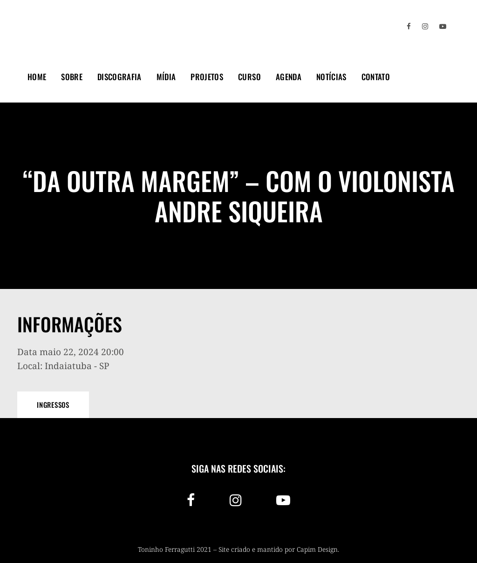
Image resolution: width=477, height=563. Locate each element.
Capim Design (317, 549)
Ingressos (53, 404)
